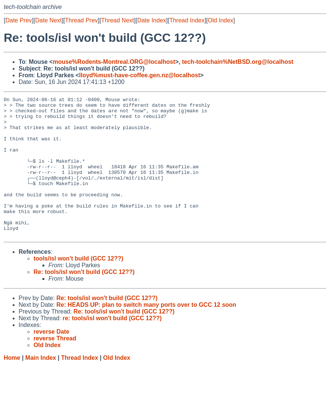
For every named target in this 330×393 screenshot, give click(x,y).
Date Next (48, 20)
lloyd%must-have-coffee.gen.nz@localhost (139, 75)
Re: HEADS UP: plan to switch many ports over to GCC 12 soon (146, 333)
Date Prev (18, 20)
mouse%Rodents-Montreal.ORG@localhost (114, 62)
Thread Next (117, 20)
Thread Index (186, 20)
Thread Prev (81, 20)
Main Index (40, 386)
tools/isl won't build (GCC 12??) (78, 286)
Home (12, 386)
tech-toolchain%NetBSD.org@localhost (237, 62)
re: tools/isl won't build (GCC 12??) (112, 346)
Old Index (220, 20)
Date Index (151, 20)
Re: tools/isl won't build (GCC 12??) (84, 300)
